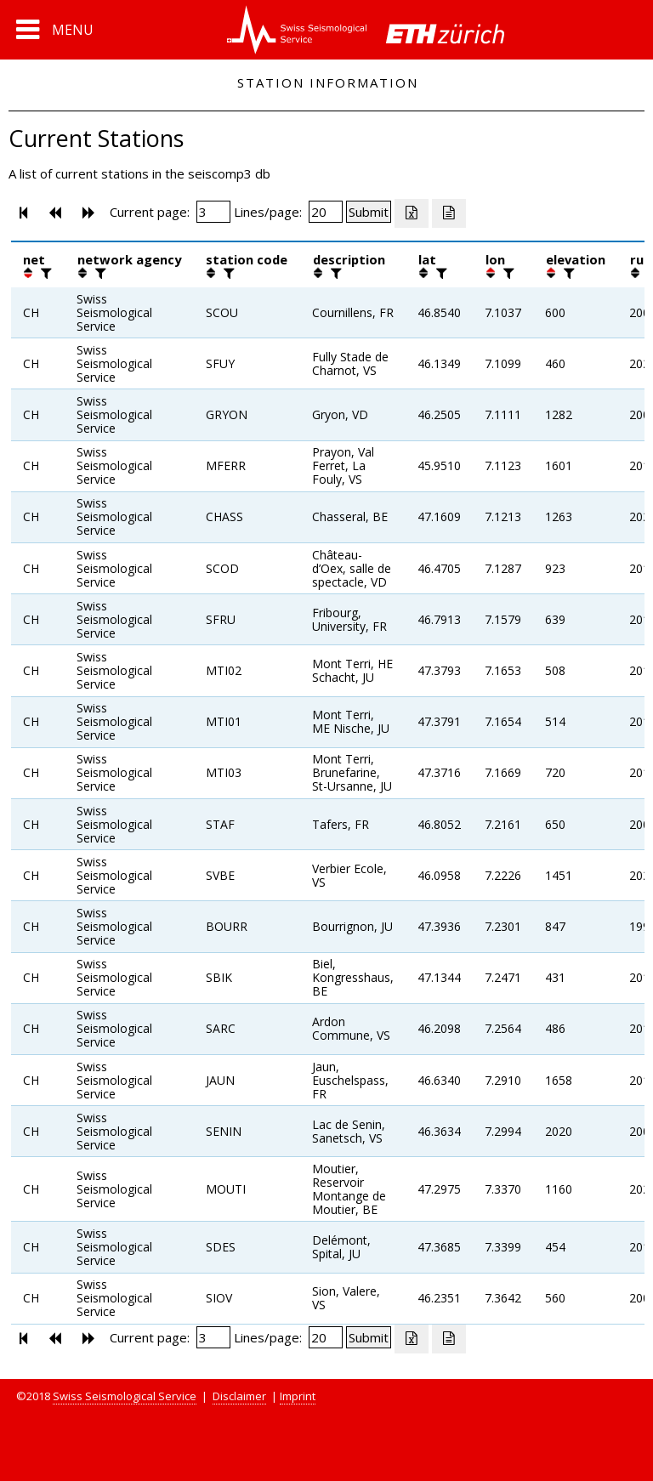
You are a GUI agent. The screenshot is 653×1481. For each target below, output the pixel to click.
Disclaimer (239, 1396)
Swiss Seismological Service (124, 1396)
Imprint (297, 1396)
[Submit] (368, 212)
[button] (55, 29)
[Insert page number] (213, 212)
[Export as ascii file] (449, 213)
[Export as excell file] (412, 213)
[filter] (44, 272)
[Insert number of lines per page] (326, 212)
